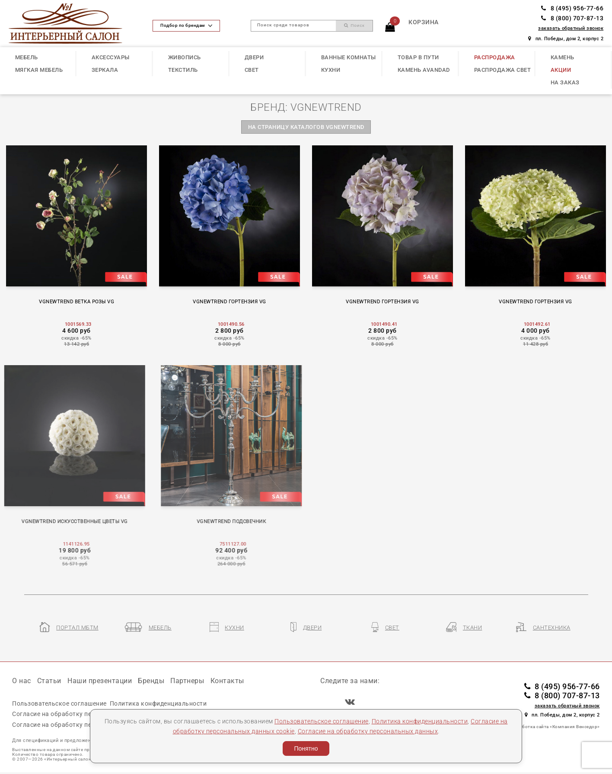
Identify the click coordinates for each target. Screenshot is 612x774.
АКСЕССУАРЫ (111, 57)
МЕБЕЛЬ (26, 57)
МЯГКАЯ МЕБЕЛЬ (39, 70)
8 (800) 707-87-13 (572, 18)
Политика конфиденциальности (420, 721)
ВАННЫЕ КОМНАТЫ (348, 57)
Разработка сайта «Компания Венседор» (555, 726)
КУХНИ (331, 70)
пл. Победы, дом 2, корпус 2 (565, 38)
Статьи (49, 681)
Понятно (306, 748)
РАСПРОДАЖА (494, 57)
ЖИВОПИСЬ (184, 57)
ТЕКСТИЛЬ (183, 70)
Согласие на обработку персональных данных (368, 731)
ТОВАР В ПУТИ (418, 57)
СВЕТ (252, 70)
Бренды (151, 681)
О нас (21, 681)
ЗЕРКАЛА (105, 70)
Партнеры (187, 681)
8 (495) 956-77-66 (572, 8)
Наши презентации (99, 681)
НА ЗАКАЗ (565, 82)
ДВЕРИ (254, 57)
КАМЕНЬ (562, 57)
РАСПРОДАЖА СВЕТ (502, 70)
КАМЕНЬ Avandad (424, 70)
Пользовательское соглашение (321, 721)
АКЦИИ (561, 70)
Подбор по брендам (186, 25)
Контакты (227, 681)
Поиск (354, 25)
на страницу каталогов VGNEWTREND (306, 127)
